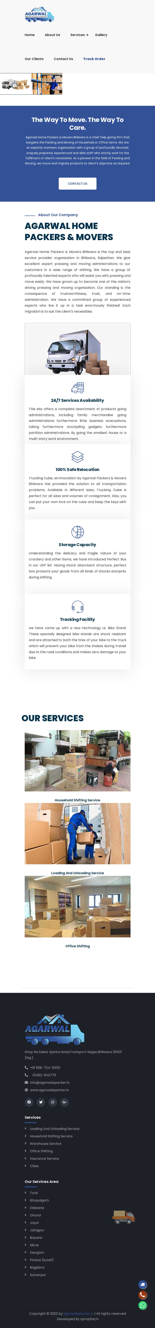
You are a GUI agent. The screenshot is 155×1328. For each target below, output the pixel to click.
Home (30, 35)
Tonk (34, 1193)
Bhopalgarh (39, 1200)
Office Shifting (41, 1151)
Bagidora (37, 1267)
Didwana (37, 1207)
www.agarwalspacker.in (47, 1090)
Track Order (94, 59)
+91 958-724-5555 (42, 1067)
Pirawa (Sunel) (42, 1260)
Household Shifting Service (51, 1136)
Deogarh (37, 1252)
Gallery (101, 35)
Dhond (35, 1215)
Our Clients (34, 59)
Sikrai (34, 1245)
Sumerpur (38, 1275)
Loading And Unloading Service (54, 1128)
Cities (34, 1166)
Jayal (34, 1222)
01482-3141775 (40, 1075)
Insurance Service (44, 1158)
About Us (52, 35)
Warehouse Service (45, 1143)
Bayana (36, 1237)
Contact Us (63, 59)
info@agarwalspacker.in (47, 1082)
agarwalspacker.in (78, 1313)
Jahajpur (37, 1230)
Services (77, 35)
